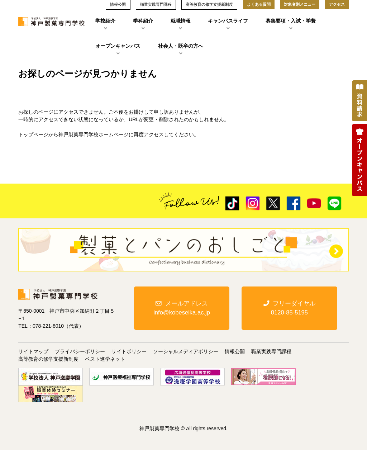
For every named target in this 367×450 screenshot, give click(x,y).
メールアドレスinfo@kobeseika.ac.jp (181, 309)
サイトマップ (33, 351)
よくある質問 (259, 4)
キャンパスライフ (228, 21)
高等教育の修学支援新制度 (48, 359)
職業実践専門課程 (271, 351)
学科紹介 (143, 21)
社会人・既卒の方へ (180, 46)
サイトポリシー (129, 351)
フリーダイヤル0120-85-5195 (289, 309)
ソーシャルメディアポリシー (185, 351)
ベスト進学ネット (105, 359)
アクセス (337, 4)
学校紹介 (105, 21)
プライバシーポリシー (80, 351)
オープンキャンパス (117, 46)
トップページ (33, 134)
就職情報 (181, 21)
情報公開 (235, 351)
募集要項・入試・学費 (291, 21)
